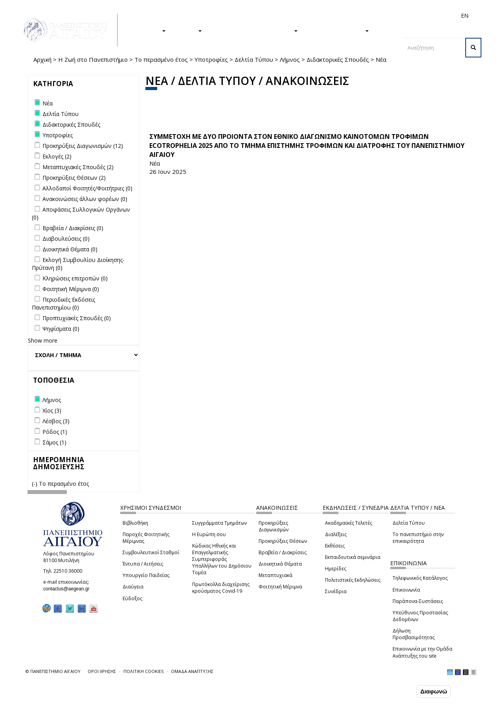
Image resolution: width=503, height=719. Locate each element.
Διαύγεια (133, 586)
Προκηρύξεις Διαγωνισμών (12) (82, 145)
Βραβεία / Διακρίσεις (283, 552)
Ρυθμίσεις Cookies (78, 713)
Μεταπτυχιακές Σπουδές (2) (78, 167)
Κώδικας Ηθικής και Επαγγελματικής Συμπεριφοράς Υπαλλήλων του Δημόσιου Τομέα (222, 559)
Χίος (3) (51, 410)
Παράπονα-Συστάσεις (418, 601)
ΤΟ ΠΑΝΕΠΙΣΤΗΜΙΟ (337, 30)
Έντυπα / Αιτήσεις (143, 563)
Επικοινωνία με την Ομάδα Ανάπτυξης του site (422, 652)
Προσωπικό (380, 15)
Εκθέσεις (335, 545)
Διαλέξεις (336, 534)
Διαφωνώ (433, 692)
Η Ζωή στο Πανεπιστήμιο (93, 59)
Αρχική (42, 59)
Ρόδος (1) (54, 431)
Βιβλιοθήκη (135, 523)
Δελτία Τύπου (254, 59)
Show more (42, 340)
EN (464, 15)
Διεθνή (354, 15)
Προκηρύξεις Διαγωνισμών (273, 526)
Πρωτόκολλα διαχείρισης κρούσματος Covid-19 (221, 587)
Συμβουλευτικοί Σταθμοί (151, 552)
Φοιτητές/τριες (286, 15)
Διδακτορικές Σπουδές (338, 59)
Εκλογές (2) (57, 156)
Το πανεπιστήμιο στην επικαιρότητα (418, 537)
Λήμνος (290, 59)
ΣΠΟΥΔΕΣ (148, 30)
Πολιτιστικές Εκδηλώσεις (352, 580)
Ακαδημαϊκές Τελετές (348, 523)
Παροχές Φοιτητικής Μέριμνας (146, 537)
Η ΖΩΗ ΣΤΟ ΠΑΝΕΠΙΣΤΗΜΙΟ (253, 30)
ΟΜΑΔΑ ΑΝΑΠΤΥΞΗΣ (192, 671)
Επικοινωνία (406, 589)
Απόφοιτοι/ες (325, 15)
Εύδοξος (132, 598)
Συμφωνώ (398, 692)
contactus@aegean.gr (68, 589)
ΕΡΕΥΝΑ (188, 30)
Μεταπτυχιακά (275, 575)
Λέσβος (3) (56, 421)
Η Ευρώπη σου (209, 534)
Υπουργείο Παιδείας (146, 575)
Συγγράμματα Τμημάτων (219, 523)
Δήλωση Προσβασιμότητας (414, 634)
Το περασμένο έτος (161, 59)
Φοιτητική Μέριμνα (280, 586)
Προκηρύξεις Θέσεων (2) (74, 177)
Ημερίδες (335, 568)
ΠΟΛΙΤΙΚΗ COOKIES (143, 671)
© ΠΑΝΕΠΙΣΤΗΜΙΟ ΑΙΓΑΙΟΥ (53, 671)
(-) (35, 483)
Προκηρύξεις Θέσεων (283, 541)
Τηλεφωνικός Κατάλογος (420, 578)
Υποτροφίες (211, 59)
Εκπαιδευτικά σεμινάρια (352, 557)
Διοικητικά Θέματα (280, 563)
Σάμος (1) (54, 442)
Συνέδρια (336, 591)
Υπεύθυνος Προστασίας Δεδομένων (420, 616)
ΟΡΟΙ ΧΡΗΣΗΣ (102, 671)
